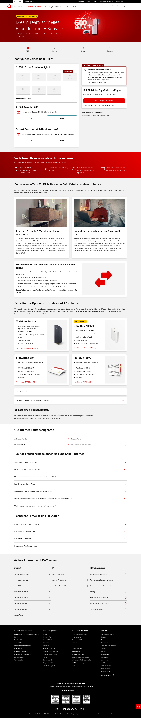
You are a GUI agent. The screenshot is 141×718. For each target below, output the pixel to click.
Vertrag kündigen (71, 714)
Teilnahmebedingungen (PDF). (97, 82)
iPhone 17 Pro (47, 637)
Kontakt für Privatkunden (21, 651)
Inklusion (103, 648)
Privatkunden (18, 1)
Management (104, 640)
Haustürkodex (18, 648)
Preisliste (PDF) (86, 115)
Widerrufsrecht (18, 660)
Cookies (57, 714)
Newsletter (17, 637)
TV (45, 6)
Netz (95, 1)
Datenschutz (63, 714)
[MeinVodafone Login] (124, 6)
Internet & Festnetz (33, 6)
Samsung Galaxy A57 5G (50, 654)
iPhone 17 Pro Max (48, 640)
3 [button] (74, 133)
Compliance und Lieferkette (108, 645)
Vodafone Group (105, 671)
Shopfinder (81, 1)
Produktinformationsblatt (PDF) (100, 115)
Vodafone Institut (105, 668)
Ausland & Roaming (19, 643)
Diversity (103, 651)
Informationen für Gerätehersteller (81, 660)
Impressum (101, 714)
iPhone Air (46, 643)
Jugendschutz (79, 714)
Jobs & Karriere (105, 660)
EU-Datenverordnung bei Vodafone (81, 663)
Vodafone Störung (19, 640)
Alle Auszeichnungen (70, 690)
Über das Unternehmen (107, 634)
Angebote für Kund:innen (59, 6)
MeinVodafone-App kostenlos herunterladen (26, 634)
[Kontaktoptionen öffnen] (138, 706)
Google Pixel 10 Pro (48, 663)
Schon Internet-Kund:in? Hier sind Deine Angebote (99, 105)
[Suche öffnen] (117, 6)
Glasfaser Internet (77, 648)
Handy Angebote (76, 637)
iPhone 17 (46, 634)
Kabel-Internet (76, 651)
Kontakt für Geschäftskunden (22, 654)
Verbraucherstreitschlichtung (22, 645)
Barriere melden (18, 657)
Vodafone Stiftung (106, 666)
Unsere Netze (104, 643)
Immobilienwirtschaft (78, 654)
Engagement (104, 657)
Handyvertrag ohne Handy (79, 634)
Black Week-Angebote (49, 666)
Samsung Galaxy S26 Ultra (50, 651)
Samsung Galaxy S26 (49, 648)
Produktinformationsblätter (90, 714)
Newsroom (104, 637)
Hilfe (74, 6)
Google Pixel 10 (47, 660)
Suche (73, 666)
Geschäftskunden (29, 1)
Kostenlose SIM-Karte (78, 640)
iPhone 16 (46, 645)
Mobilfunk (18, 6)
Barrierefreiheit (108, 714)
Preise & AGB (42, 714)
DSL (73, 645)
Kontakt (89, 1)
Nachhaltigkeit (105, 654)
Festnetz (74, 643)
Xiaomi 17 (46, 657)
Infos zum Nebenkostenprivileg (80, 657)
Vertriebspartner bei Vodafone (109, 663)
